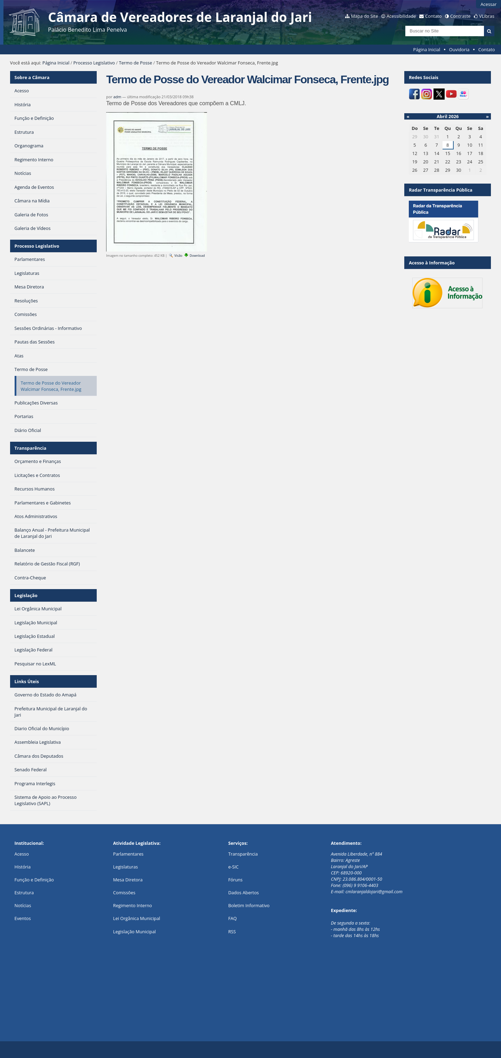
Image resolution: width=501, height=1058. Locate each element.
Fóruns (235, 879)
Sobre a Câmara (32, 77)
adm (117, 96)
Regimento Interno (132, 905)
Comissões (124, 892)
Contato (433, 16)
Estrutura (24, 892)
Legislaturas (125, 867)
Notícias (23, 905)
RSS (232, 931)
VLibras (486, 16)
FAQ (232, 918)
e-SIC (233, 867)
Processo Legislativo (94, 63)
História (23, 867)
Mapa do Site (364, 16)
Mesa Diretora (128, 879)
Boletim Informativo (249, 905)
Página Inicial (426, 49)
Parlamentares (128, 854)
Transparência (31, 448)
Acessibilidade (401, 16)
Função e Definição (34, 879)
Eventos (23, 918)
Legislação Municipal (134, 931)
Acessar (488, 4)
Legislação (26, 595)
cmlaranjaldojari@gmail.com (374, 891)
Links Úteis (27, 681)
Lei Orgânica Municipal (136, 918)
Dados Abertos (243, 892)
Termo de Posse (135, 63)
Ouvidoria (459, 49)
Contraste (460, 16)
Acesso (22, 854)
